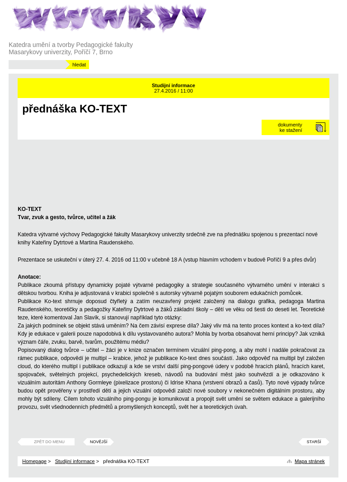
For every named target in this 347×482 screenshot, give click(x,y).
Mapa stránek (310, 461)
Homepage (34, 461)
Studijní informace (75, 461)
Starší (314, 442)
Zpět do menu (49, 442)
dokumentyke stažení (290, 127)
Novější (99, 442)
